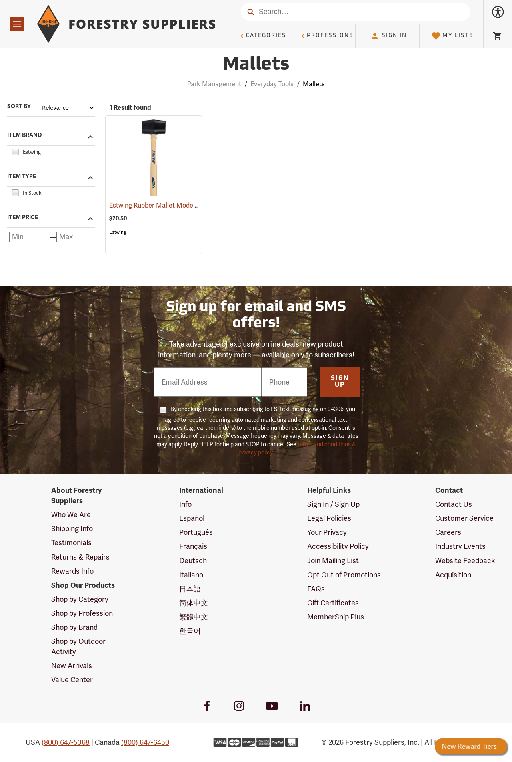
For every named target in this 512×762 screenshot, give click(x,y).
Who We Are (71, 514)
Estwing (117, 232)
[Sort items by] (67, 108)
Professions (325, 36)
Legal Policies (329, 518)
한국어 (190, 630)
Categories (261, 36)
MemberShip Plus (335, 616)
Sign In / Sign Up (333, 504)
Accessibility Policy (338, 546)
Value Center (72, 679)
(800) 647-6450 (145, 742)
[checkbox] (15, 150)
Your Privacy (327, 532)
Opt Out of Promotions (344, 574)
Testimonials (71, 542)
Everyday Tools (272, 84)
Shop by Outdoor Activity (78, 646)
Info (185, 504)
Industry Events (460, 546)
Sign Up (340, 381)
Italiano (191, 574)
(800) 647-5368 (66, 742)
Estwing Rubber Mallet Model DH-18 (173, 205)
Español (191, 518)
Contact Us (453, 504)
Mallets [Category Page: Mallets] (256, 65)
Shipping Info (72, 528)
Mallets (314, 84)
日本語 (190, 588)
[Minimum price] (28, 237)
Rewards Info (72, 571)
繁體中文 (193, 616)
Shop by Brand (74, 627)
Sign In (388, 36)
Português (196, 532)
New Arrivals (71, 665)
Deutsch (193, 560)
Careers (448, 532)
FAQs (316, 588)
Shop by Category (79, 599)
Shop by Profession (82, 613)
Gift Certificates (333, 602)
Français (193, 546)
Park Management (214, 84)
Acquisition (453, 574)
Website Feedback (465, 560)
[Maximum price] (75, 237)
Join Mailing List (333, 560)
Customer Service (464, 518)
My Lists (452, 36)
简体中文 (193, 602)
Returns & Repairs (80, 557)
